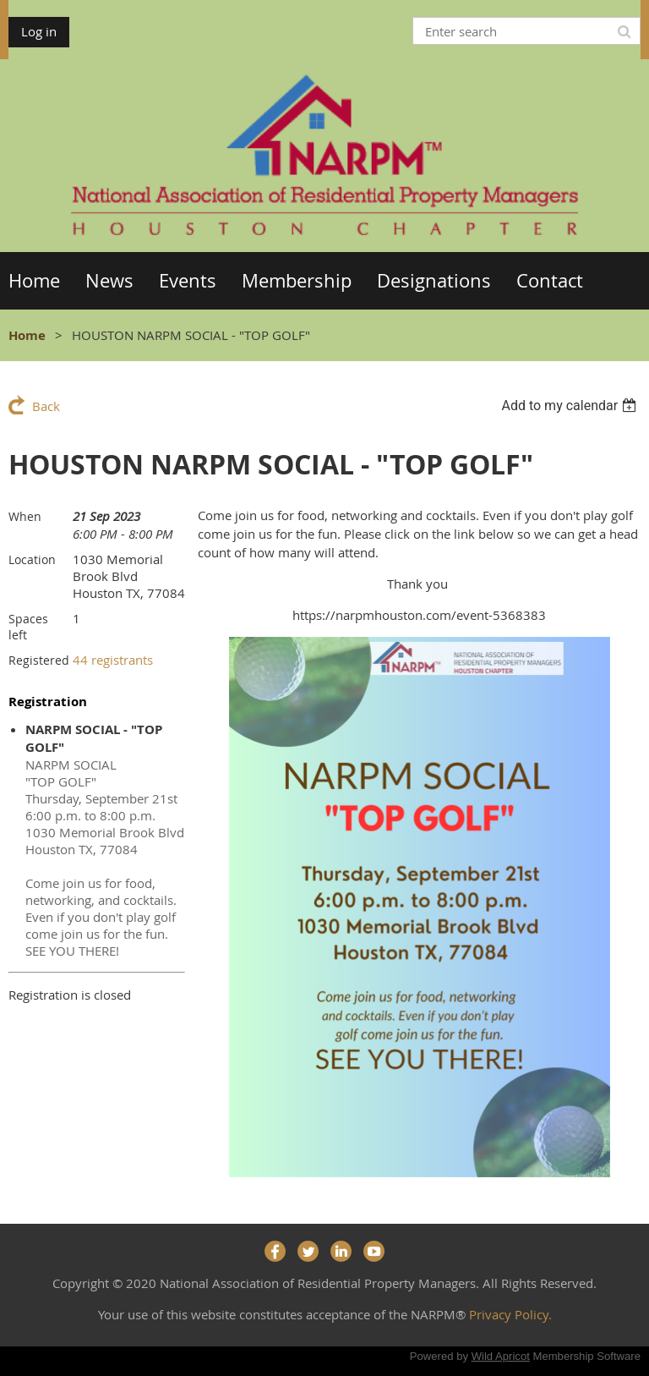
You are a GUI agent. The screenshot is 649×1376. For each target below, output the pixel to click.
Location (32, 559)
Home (27, 335)
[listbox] (571, 405)
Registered (38, 660)
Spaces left (28, 627)
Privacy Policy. (510, 1314)
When (24, 516)
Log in (39, 31)
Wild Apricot (501, 1356)
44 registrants (113, 659)
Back (46, 405)
